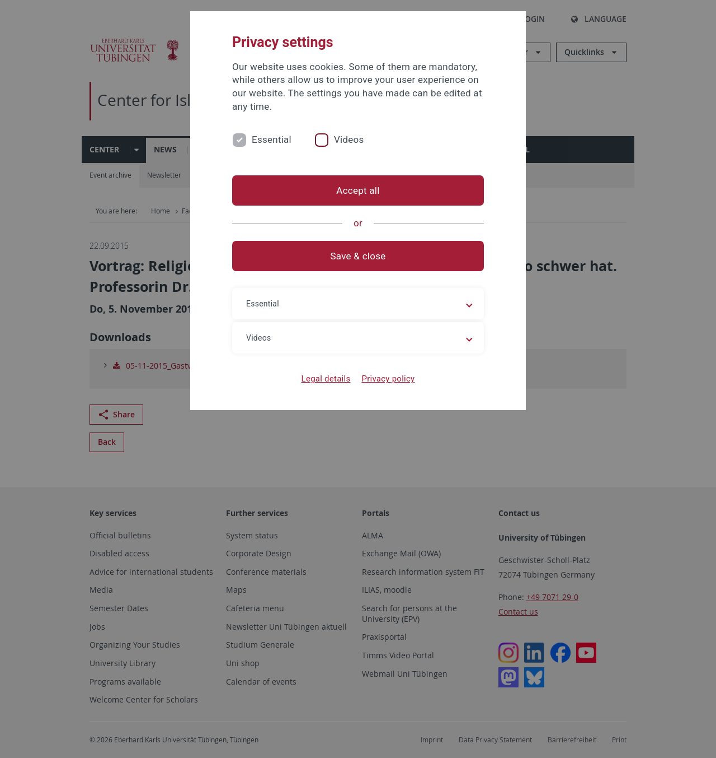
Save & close (358, 256)
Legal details (326, 379)
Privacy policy (387, 379)
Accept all (357, 190)
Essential (271, 139)
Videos (349, 139)
